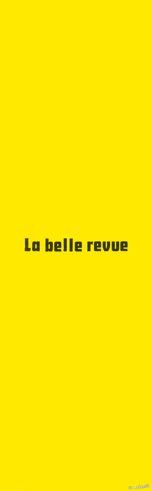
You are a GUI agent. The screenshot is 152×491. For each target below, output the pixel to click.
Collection (51, 486)
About (68, 486)
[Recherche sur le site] (132, 486)
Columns (33, 486)
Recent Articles (12, 486)
